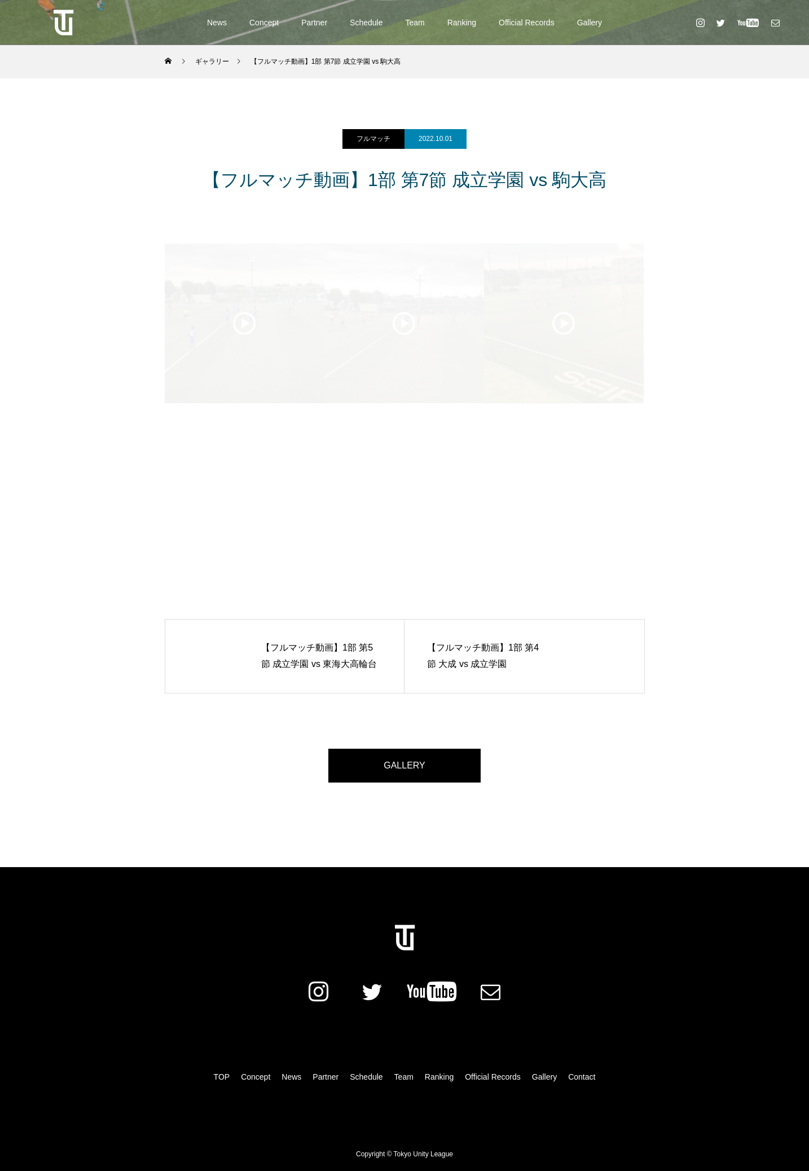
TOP (222, 1076)
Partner (314, 22)
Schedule (366, 22)
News (217, 22)
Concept (264, 22)
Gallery (589, 22)
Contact (581, 1076)
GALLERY (404, 765)
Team (414, 22)
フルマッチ (373, 139)
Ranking (461, 22)
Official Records (527, 22)
